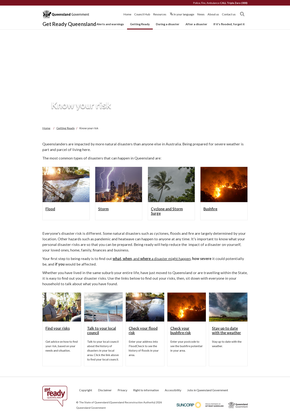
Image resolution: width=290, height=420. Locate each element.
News (201, 14)
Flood (50, 209)
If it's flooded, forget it (229, 24)
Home (127, 14)
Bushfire (210, 209)
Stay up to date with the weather (226, 330)
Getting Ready (140, 24)
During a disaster (167, 24)
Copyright (85, 390)
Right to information (146, 390)
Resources (159, 14)
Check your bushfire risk (180, 330)
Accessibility (173, 390)
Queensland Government (91, 407)
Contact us (229, 14)
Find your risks (57, 328)
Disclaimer (105, 390)
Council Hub (142, 14)
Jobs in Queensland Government (207, 390)
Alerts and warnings (110, 24)
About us (213, 14)
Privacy (122, 390)
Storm (103, 209)
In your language (183, 14)
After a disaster (196, 24)
